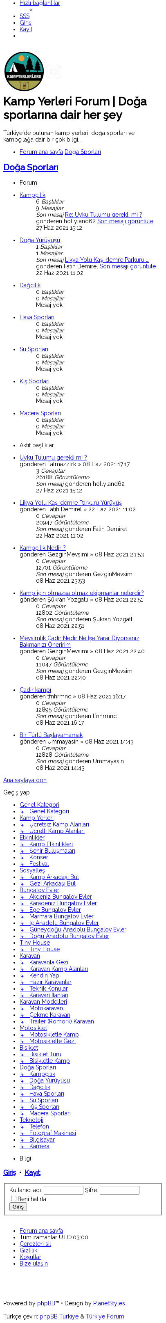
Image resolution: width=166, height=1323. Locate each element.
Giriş (9, 1173)
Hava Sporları (37, 317)
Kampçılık (32, 195)
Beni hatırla (32, 1199)
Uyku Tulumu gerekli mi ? (53, 457)
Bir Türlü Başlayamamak (51, 735)
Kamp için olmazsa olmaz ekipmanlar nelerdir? (82, 593)
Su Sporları (34, 349)
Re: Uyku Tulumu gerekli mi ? (103, 214)
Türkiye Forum (105, 1316)
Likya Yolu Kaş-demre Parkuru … (107, 259)
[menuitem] (24, 16)
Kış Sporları (34, 381)
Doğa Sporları (30, 167)
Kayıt (32, 1173)
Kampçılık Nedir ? (43, 548)
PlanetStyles (109, 1303)
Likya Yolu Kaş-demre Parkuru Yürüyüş (71, 502)
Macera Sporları (40, 413)
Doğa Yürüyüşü (40, 240)
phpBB (46, 1303)
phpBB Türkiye (59, 1316)
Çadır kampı (35, 690)
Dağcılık (30, 285)
